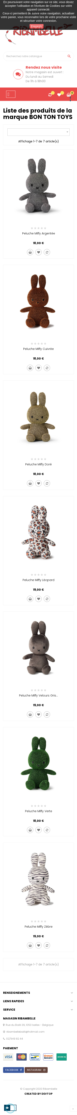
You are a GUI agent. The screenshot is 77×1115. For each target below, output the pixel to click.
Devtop (47, 1093)
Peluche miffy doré (38, 464)
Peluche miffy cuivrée (38, 349)
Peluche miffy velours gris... (38, 695)
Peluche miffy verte (38, 811)
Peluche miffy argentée (38, 233)
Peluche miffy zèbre (39, 927)
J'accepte (37, 26)
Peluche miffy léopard (38, 580)
